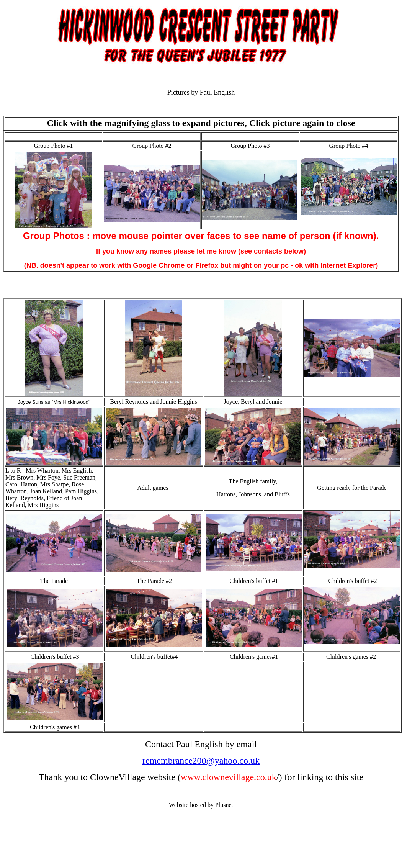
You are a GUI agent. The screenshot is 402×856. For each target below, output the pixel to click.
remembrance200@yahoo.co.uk (201, 761)
